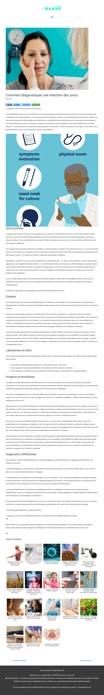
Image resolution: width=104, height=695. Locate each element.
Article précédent (18, 661)
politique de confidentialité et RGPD (44, 675)
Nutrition (9, 99)
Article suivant (86, 661)
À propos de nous (66, 675)
